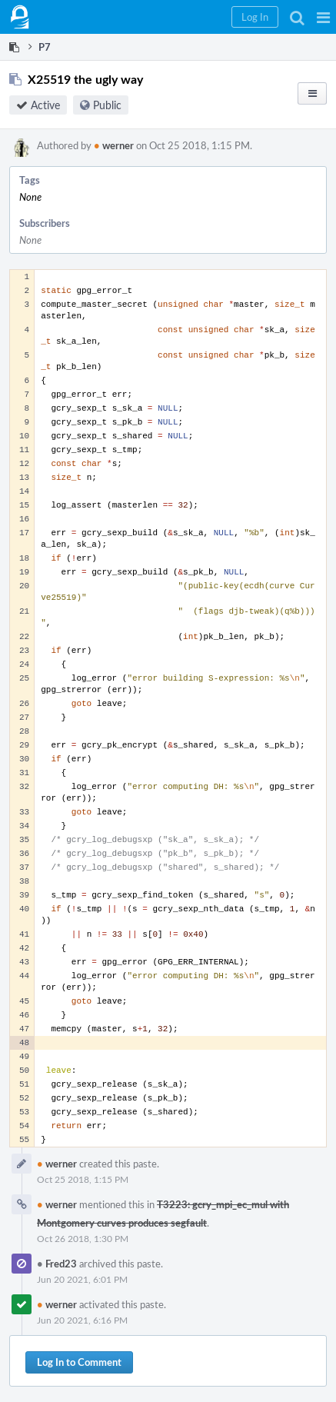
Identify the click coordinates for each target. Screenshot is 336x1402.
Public (107, 105)
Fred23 (57, 1263)
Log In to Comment (79, 1362)
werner (114, 145)
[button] (323, 17)
